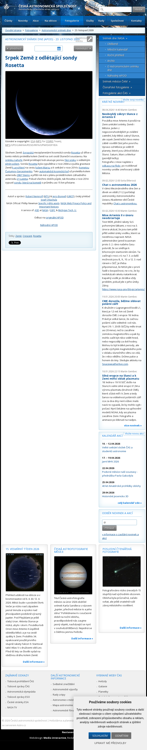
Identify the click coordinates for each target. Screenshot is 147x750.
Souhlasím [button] (100, 735)
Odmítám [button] (121, 735)
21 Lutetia (22, 179)
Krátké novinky (113, 101)
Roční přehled (115, 55)
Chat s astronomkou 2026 (119, 185)
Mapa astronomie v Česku (68, 705)
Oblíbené (112, 44)
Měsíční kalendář (117, 49)
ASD (37, 210)
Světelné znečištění (64, 684)
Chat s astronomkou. (125, 203)
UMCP (70, 196)
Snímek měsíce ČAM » (116, 81)
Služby (90, 20)
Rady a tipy (59, 694)
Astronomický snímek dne (56, 30)
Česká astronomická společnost (29, 720)
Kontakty (136, 20)
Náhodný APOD (49, 225)
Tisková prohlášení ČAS (20, 681)
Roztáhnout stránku (81, 39)
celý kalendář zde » (130, 503)
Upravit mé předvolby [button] (110, 743)
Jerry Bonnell (59, 196)
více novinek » (133, 425)
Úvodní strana (13, 30)
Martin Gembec (129, 109)
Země (18, 236)
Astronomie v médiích (65, 700)
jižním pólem (12, 163)
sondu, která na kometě (27, 182)
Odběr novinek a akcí (117, 513)
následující (82, 48)
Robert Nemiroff (34, 196)
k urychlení (18, 167)
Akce (36, 20)
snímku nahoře (14, 160)
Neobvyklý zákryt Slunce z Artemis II (120, 115)
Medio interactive (55, 737)
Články (8, 20)
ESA (33, 141)
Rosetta (75, 152)
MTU (46, 196)
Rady (101, 20)
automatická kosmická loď (54, 171)
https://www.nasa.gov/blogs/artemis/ (123, 289)
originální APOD (55, 217)
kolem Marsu (42, 167)
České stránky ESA (18, 702)
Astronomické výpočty (65, 689)
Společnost (117, 20)
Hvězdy (102, 681)
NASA (45, 210)
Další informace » (34, 661)
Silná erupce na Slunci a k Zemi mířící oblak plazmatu (120, 377)
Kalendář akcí (112, 435)
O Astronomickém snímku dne (123, 68)
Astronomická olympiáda (21, 691)
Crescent (27, 236)
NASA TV (12, 707)
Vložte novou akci (134, 433)
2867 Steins (23, 175)
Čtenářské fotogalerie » (117, 87)
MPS (38, 141)
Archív (111, 61)
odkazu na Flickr (111, 165)
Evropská (28, 152)
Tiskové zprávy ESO (18, 697)
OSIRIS (50, 141)
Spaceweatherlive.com (115, 364)
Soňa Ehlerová (128, 180)
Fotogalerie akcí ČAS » (116, 93)
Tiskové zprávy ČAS (18, 686)
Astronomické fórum (64, 710)
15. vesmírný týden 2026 (22, 549)
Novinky (23, 20)
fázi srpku (70, 160)
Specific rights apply (49, 203)
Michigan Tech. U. (67, 210)
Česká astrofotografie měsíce (71, 550)
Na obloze (51, 20)
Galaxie (102, 686)
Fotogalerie (72, 20)
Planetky (103, 691)
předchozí (15, 48)
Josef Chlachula (49, 199)
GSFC (52, 210)
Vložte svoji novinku (133, 99)
